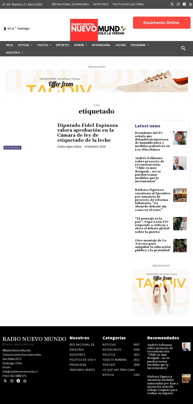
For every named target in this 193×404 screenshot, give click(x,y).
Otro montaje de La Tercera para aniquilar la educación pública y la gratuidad (153, 245)
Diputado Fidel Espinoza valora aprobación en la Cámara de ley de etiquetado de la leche (87, 133)
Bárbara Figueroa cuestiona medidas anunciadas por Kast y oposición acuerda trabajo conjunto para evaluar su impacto (162, 385)
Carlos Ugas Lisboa (69, 146)
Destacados (12, 147)
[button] (183, 49)
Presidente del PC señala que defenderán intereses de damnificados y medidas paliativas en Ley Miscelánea (152, 141)
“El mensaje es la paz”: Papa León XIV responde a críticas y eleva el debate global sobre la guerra (152, 225)
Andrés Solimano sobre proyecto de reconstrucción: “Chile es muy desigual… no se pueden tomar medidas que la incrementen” (149, 169)
